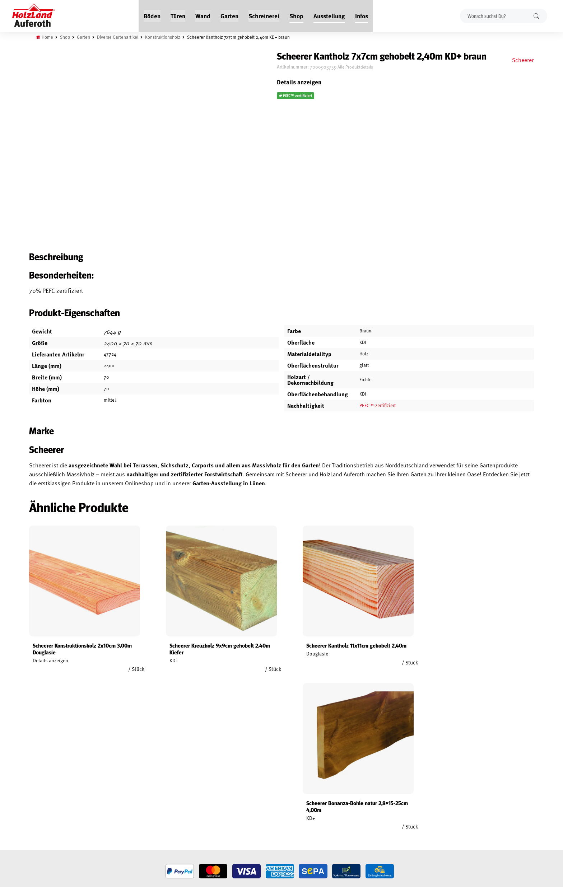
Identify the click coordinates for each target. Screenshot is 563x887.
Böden (152, 15)
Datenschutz (43, 809)
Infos (361, 15)
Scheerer (521, 60)
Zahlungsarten (46, 834)
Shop (296, 15)
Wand (202, 15)
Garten (229, 15)
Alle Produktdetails (370, 67)
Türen (178, 15)
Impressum (41, 817)
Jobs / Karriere (130, 784)
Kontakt (124, 809)
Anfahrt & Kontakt (226, 814)
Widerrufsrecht (47, 801)
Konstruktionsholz (164, 36)
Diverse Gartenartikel (119, 36)
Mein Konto (42, 784)
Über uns (125, 817)
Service (123, 801)
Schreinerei (263, 15)
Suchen (536, 15)
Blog (120, 792)
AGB (34, 792)
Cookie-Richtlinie (48, 842)
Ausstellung (329, 15)
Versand (39, 825)
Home (49, 36)
